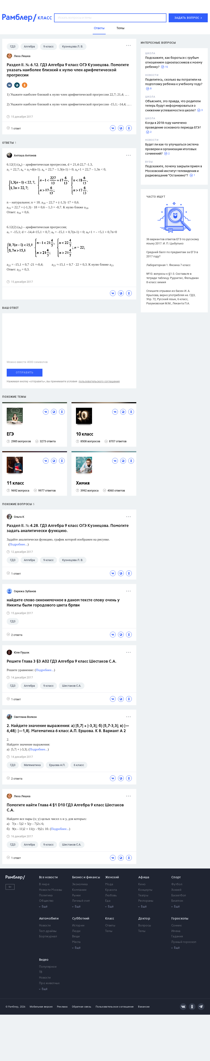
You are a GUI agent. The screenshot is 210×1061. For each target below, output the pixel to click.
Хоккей (176, 890)
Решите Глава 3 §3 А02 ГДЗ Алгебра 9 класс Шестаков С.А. (61, 662)
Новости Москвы (50, 890)
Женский (112, 877)
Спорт (176, 877)
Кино (141, 884)
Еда (107, 900)
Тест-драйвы (48, 931)
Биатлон (177, 900)
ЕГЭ (10, 434)
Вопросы (144, 925)
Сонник (176, 925)
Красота (111, 890)
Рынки (76, 895)
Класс (109, 918)
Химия (83, 483)
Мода (109, 884)
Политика (45, 895)
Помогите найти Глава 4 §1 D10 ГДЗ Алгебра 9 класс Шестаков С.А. (65, 807)
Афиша (143, 877)
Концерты (145, 890)
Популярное (48, 966)
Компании (79, 890)
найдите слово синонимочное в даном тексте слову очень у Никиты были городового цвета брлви (63, 602)
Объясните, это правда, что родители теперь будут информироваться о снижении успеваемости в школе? (173, 106)
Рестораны (145, 900)
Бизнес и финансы (86, 877)
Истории (78, 925)
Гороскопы (180, 918)
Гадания (177, 936)
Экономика (80, 884)
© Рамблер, (12, 1007)
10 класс (84, 434)
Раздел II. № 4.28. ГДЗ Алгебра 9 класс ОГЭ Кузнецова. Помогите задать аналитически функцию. (68, 528)
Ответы (110, 925)
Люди (76, 931)
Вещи (76, 936)
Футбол (176, 884)
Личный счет (81, 900)
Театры (143, 895)
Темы (108, 931)
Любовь (111, 895)
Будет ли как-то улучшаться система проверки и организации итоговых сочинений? (172, 149)
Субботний (80, 918)
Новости (45, 925)
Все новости (48, 877)
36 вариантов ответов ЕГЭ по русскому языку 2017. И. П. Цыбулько (172, 241)
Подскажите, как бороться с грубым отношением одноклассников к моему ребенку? (173, 62)
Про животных (49, 983)
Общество (46, 900)
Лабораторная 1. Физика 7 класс (168, 265)
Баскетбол (178, 895)
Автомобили (49, 918)
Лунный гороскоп (183, 942)
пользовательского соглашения (99, 381)
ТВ (40, 972)
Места (76, 942)
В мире (44, 884)
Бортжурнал (48, 936)
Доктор (144, 918)
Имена (176, 931)
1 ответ (14, 128)
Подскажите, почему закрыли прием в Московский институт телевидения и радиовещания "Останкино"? (173, 171)
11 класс (15, 483)
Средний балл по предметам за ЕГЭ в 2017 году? (172, 254)
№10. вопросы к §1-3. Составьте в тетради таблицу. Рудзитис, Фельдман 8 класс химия (172, 278)
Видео (44, 959)
